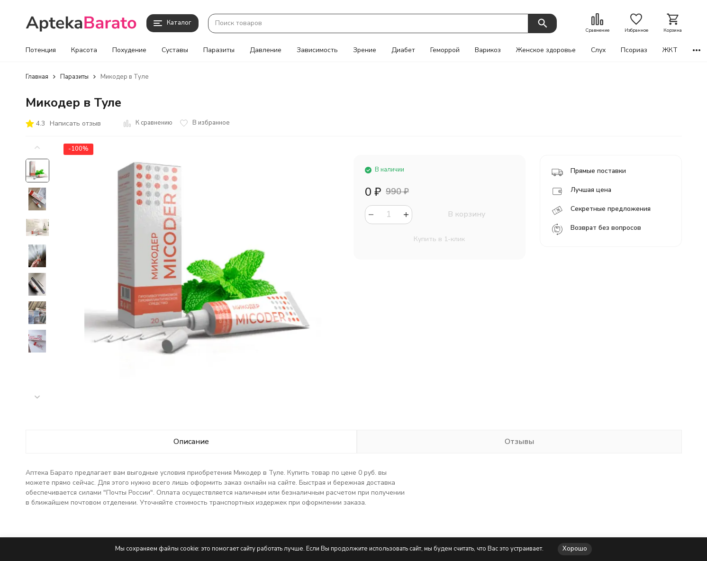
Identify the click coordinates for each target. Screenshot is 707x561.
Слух (598, 50)
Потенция (41, 50)
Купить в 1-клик (439, 239)
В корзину (466, 214)
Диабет (403, 50)
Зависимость (317, 50)
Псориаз (634, 50)
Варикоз (488, 50)
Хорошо (574, 548)
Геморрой (445, 50)
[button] (37, 397)
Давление (265, 50)
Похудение (129, 50)
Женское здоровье (546, 50)
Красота (84, 50)
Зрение (364, 50)
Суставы (175, 50)
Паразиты (219, 50)
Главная (37, 76)
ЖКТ (670, 50)
